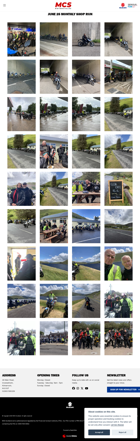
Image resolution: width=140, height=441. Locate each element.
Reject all (122, 432)
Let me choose (117, 425)
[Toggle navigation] (4, 5)
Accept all (99, 432)
